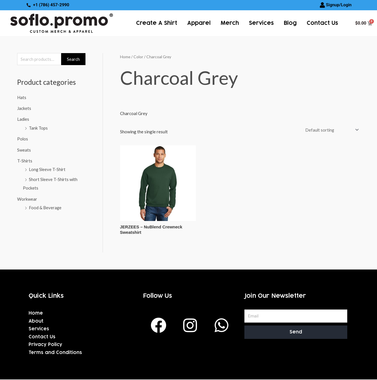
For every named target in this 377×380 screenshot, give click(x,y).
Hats (21, 97)
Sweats (24, 149)
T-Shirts (25, 159)
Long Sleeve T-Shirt (47, 168)
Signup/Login (339, 4)
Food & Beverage (45, 205)
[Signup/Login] (322, 5)
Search (73, 59)
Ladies (23, 119)
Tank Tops (38, 127)
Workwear (27, 197)
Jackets (24, 108)
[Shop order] (330, 129)
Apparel (199, 23)
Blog (290, 23)
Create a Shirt (156, 23)
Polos (22, 138)
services (261, 23)
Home (125, 56)
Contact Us (322, 23)
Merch (230, 23)
